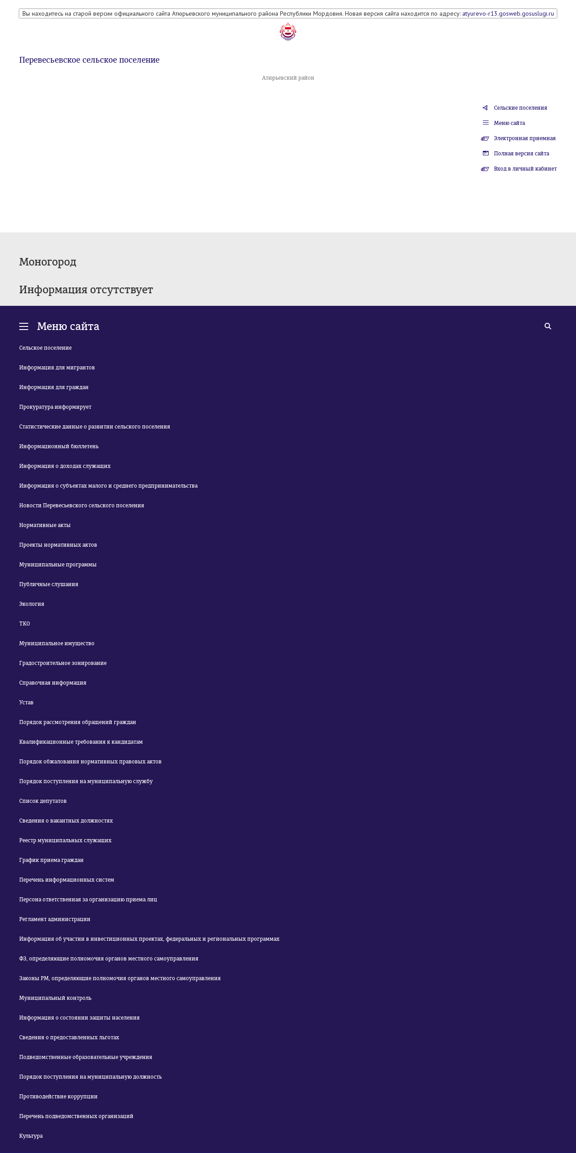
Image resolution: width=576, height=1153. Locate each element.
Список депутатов (43, 801)
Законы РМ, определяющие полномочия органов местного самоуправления (120, 978)
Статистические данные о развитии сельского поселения (94, 427)
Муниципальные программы (58, 564)
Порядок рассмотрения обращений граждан (77, 722)
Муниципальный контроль (55, 998)
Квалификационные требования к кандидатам (81, 742)
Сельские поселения (520, 108)
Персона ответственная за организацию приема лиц (88, 899)
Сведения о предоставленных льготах (69, 1037)
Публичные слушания (48, 584)
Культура (31, 1136)
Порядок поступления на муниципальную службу (86, 781)
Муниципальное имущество (57, 643)
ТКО (24, 624)
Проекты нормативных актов (58, 545)
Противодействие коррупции (58, 1096)
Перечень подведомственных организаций (76, 1116)
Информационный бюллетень (59, 446)
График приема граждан (51, 860)
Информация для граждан (54, 387)
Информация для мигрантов (57, 367)
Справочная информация (52, 683)
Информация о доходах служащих (65, 466)
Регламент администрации (54, 919)
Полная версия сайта (521, 153)
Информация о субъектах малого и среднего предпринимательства (108, 486)
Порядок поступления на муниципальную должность (90, 1077)
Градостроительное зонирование (63, 663)
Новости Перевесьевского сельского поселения (81, 505)
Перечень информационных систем (66, 880)
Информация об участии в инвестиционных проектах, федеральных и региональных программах (149, 939)
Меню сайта (509, 123)
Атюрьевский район (288, 78)
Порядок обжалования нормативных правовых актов (90, 762)
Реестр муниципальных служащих (65, 840)
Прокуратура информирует (55, 407)
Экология (31, 604)
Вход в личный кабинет (525, 169)
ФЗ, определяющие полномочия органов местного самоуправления (108, 959)
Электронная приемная (525, 138)
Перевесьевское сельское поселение (89, 60)
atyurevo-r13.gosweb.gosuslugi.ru (508, 13)
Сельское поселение (45, 348)
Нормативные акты (45, 525)
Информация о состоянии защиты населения (79, 1018)
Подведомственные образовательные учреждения (85, 1057)
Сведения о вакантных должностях (66, 821)
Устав (26, 702)
